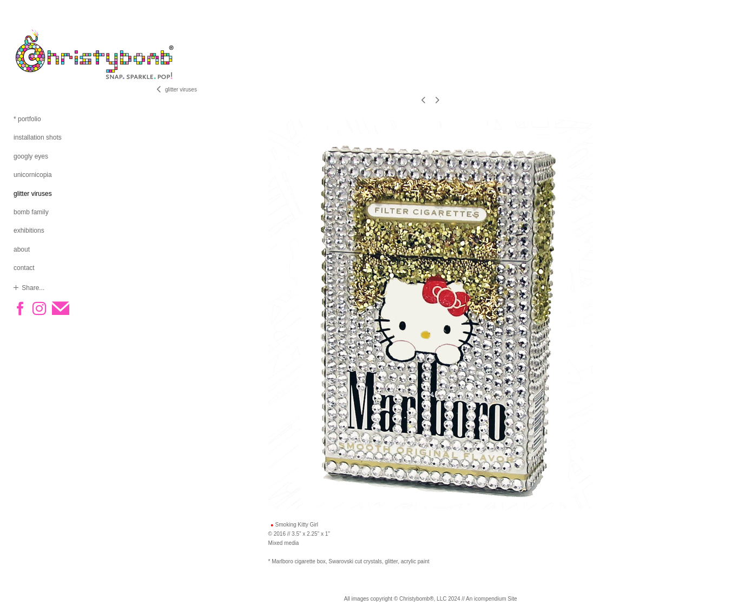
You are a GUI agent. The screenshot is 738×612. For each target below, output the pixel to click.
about (22, 249)
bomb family (31, 212)
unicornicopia (33, 175)
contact (24, 268)
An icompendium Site (491, 599)
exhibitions (29, 230)
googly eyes (31, 156)
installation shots (38, 137)
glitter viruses (33, 194)
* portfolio (27, 119)
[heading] (41, 54)
